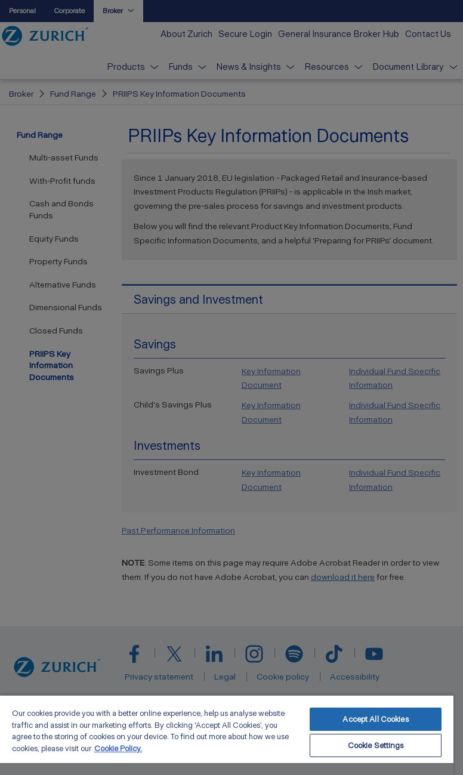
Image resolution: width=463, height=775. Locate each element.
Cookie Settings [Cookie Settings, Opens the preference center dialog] (376, 745)
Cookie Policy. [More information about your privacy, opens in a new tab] (118, 748)
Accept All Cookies (375, 719)
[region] (226, 734)
